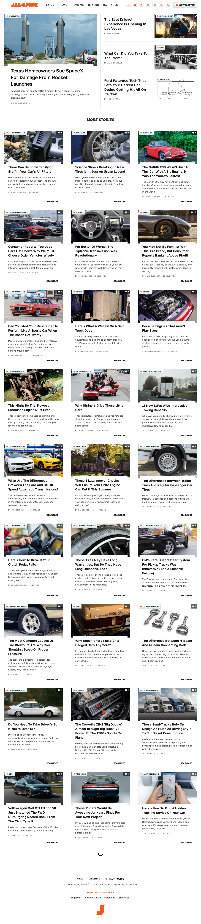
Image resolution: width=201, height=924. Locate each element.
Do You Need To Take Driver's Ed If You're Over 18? (32, 727)
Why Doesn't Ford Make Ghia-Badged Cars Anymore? (97, 643)
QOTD (161, 48)
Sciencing (109, 897)
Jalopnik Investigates (19, 212)
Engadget (76, 897)
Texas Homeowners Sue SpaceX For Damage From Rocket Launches (47, 77)
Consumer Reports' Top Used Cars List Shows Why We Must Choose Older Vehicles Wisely (31, 251)
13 (194, 212)
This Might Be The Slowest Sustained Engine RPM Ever (29, 408)
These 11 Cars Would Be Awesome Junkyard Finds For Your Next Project (97, 812)
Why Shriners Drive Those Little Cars (99, 408)
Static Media (80, 884)
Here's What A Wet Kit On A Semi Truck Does (100, 328)
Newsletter (185, 5)
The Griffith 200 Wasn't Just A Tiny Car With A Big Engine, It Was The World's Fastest (165, 171)
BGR (98, 897)
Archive (94, 878)
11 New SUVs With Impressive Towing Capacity (164, 408)
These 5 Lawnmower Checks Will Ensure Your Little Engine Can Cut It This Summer (97, 485)
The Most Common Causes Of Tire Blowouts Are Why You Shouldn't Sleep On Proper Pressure (30, 647)
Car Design (80, 133)
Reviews (78, 4)
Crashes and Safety (18, 606)
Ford (78, 606)
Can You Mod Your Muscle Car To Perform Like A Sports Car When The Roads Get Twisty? (33, 330)
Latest (51, 4)
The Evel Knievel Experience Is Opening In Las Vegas (125, 23)
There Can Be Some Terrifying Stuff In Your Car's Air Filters (30, 169)
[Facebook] (128, 5)
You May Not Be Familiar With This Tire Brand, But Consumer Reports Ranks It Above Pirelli (165, 251)
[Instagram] (161, 5)
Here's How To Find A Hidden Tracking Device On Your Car (164, 810)
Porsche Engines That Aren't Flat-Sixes (163, 328)
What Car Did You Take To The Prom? (125, 55)
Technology (165, 79)
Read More (52, 201)
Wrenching (81, 446)
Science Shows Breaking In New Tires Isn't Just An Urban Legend (100, 169)
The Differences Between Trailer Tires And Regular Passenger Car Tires (167, 485)
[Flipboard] (141, 5)
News (64, 4)
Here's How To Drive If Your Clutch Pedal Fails (29, 562)
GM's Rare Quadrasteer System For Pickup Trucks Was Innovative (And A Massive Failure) (166, 566)
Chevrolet (80, 690)
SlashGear (124, 897)
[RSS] (168, 5)
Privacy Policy (114, 879)
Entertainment (166, 16)
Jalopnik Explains (17, 133)
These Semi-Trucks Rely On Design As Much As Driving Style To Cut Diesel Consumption (166, 729)
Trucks (79, 292)
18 (60, 446)
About (81, 878)
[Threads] (154, 5)
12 (60, 371)
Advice (145, 212)
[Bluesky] (135, 5)
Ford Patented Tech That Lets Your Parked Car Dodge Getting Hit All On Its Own (125, 87)
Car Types (110, 4)
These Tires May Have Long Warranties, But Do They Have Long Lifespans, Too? (98, 564)
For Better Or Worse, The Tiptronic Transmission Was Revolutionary (96, 251)
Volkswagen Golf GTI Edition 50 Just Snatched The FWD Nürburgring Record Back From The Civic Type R (32, 814)
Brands (93, 4)
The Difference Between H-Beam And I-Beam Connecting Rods (167, 643)
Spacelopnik (14, 16)
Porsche (80, 212)
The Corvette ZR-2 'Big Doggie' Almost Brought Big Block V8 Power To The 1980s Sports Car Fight (99, 731)
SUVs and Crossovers (153, 371)
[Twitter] (148, 5)
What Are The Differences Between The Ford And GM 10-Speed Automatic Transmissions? (33, 485)
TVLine (89, 897)
